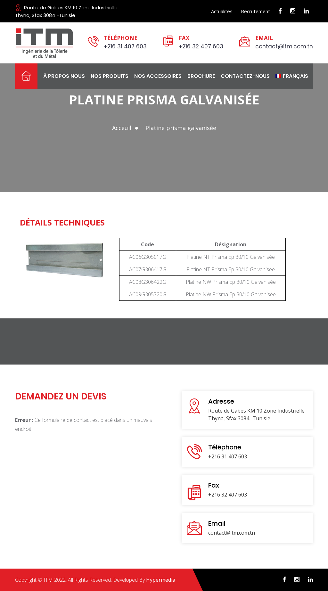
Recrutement (255, 11)
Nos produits (109, 76)
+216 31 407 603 (125, 46)
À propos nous (64, 76)
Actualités (222, 11)
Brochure (201, 76)
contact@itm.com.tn (284, 46)
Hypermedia (160, 579)
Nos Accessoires (158, 76)
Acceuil (121, 128)
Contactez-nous (245, 76)
